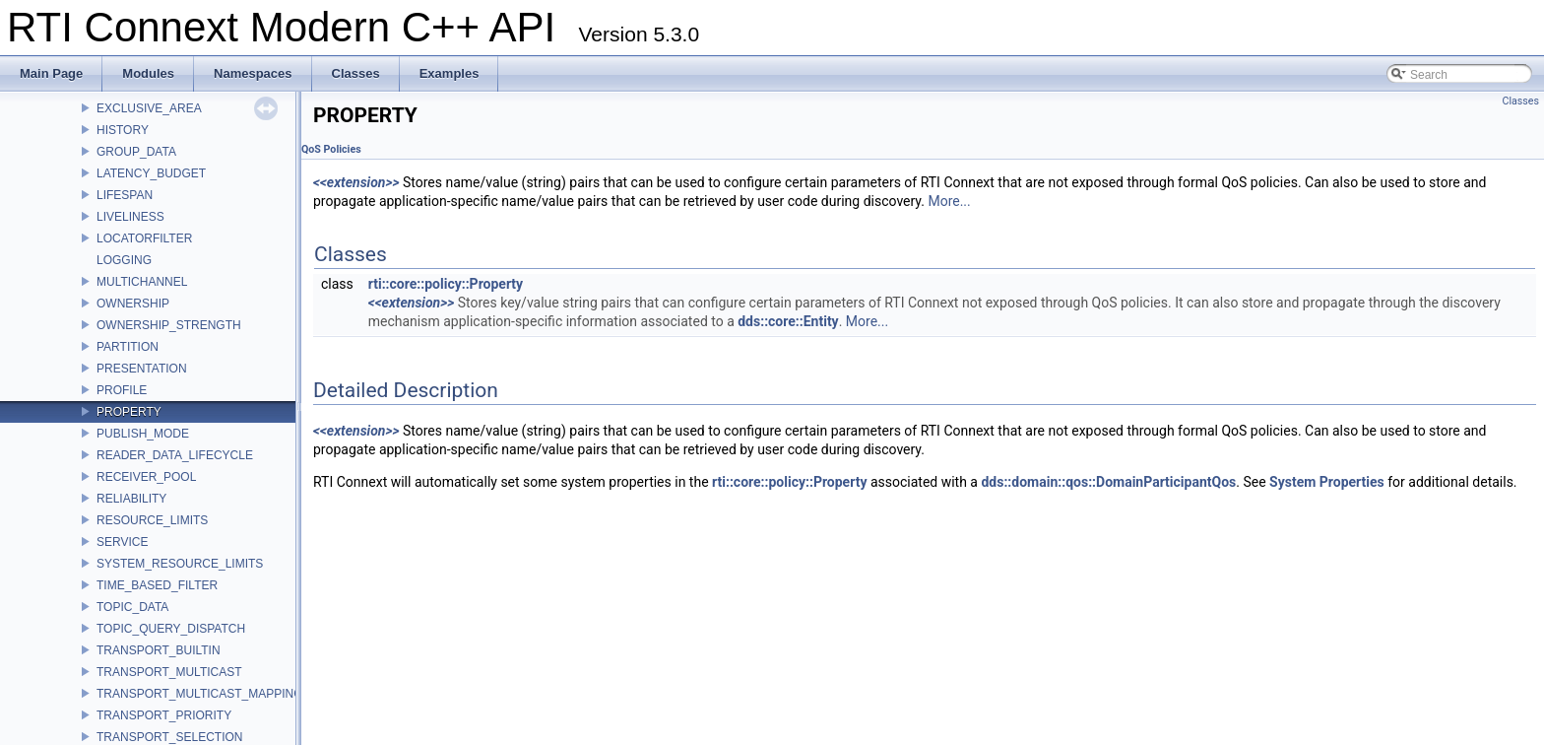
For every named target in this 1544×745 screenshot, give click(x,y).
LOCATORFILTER (144, 238)
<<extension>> (356, 182)
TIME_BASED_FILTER (157, 585)
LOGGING (124, 260)
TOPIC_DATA (132, 607)
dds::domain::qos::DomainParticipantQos (1108, 482)
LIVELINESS (130, 217)
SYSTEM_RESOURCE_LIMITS (179, 564)
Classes (1521, 101)
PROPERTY (128, 412)
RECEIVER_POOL (146, 477)
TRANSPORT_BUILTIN (158, 650)
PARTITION (127, 347)
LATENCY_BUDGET (151, 173)
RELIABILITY (131, 499)
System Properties (1326, 482)
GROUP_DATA (136, 152)
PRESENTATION (141, 368)
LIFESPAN (124, 195)
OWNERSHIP (132, 303)
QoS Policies (331, 149)
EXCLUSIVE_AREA (149, 108)
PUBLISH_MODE (142, 433)
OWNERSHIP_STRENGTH (168, 325)
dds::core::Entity (788, 321)
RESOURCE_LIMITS (152, 520)
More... (949, 201)
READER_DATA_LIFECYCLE (174, 455)
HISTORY (122, 130)
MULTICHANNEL (141, 282)
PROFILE (121, 390)
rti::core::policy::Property (445, 284)
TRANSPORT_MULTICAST (169, 672)
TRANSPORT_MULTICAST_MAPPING (199, 694)
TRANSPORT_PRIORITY (163, 715)
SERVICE (122, 542)
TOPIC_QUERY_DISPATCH (170, 629)
